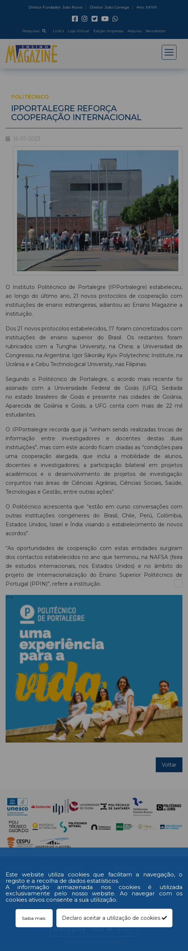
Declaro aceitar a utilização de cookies (114, 918)
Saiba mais (34, 918)
